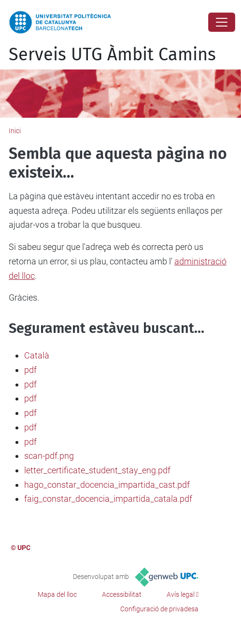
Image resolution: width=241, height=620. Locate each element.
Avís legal (181, 594)
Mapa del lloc (57, 594)
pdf (30, 370)
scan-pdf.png (49, 456)
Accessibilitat (122, 594)
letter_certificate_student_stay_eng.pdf (97, 470)
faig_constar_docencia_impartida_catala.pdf (108, 499)
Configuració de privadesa (159, 609)
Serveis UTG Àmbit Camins (112, 54)
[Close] (221, 22)
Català (36, 355)
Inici (15, 131)
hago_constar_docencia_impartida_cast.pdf (107, 485)
